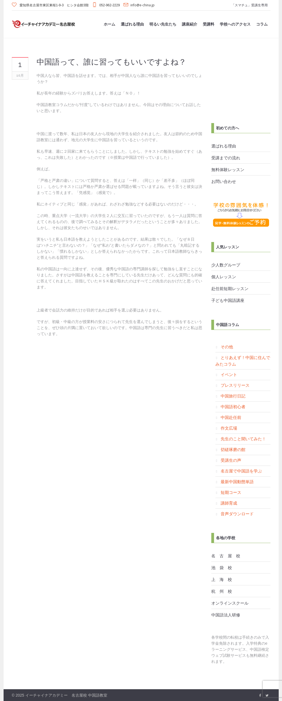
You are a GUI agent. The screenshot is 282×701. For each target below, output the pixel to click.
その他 (227, 346)
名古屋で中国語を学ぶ (241, 471)
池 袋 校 (221, 567)
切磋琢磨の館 (233, 449)
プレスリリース (235, 385)
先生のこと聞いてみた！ (243, 438)
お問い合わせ (223, 181)
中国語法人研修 (225, 614)
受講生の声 (231, 460)
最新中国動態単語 (237, 481)
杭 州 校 (221, 591)
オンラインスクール (229, 603)
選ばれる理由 (223, 146)
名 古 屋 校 (225, 555)
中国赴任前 (231, 417)
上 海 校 (221, 579)
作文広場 (229, 428)
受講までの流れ (225, 157)
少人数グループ (225, 265)
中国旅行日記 (233, 396)
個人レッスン (223, 276)
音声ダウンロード (237, 513)
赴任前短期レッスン (229, 288)
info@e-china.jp (142, 5)
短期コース (231, 492)
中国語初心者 (233, 406)
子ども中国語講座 (227, 300)
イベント (229, 374)
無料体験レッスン (227, 169)
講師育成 (229, 503)
